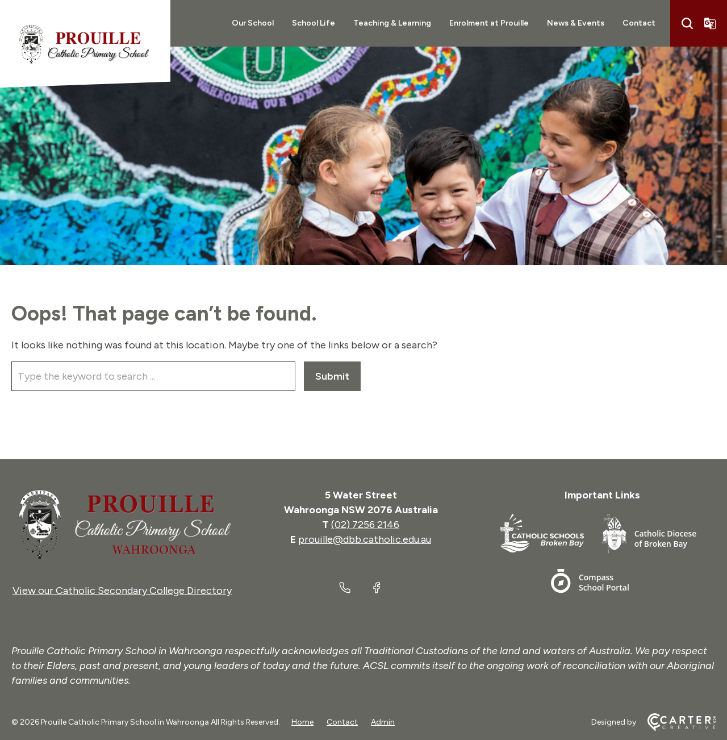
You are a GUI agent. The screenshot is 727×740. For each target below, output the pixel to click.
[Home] (122, 525)
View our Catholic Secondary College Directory (122, 590)
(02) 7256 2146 (365, 524)
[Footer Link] (551, 536)
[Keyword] (153, 376)
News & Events (575, 23)
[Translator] (710, 23)
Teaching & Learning (392, 23)
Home (302, 722)
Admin (383, 722)
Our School (253, 23)
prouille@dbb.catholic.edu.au (364, 539)
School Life (313, 23)
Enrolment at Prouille (489, 23)
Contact (638, 23)
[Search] (687, 23)
